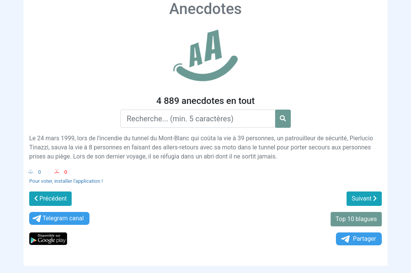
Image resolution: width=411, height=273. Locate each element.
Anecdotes (205, 9)
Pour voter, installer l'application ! (66, 181)
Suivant (364, 198)
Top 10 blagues (356, 219)
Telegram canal (57, 219)
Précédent (50, 198)
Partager (358, 239)
